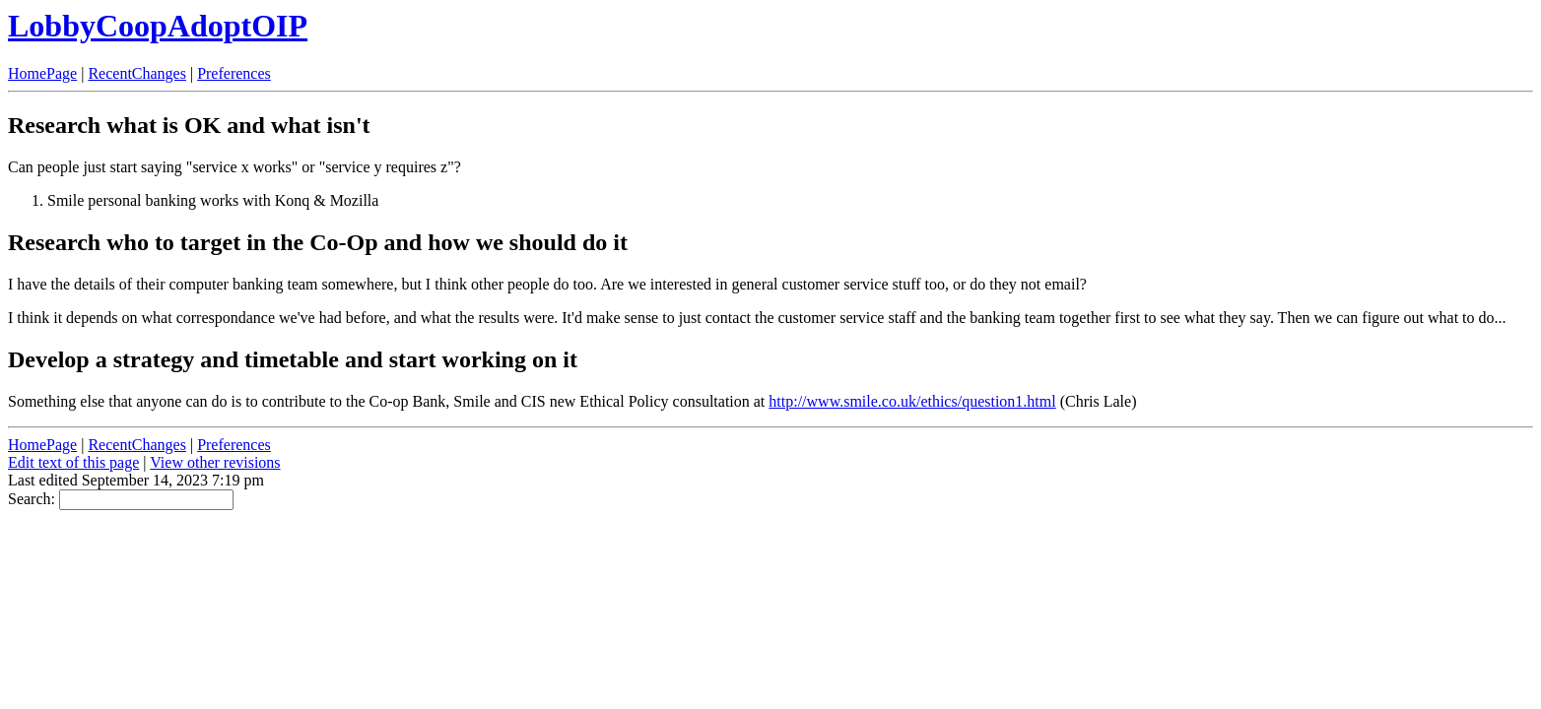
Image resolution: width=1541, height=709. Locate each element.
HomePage (42, 73)
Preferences (234, 73)
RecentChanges (137, 73)
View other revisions (215, 462)
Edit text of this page (73, 462)
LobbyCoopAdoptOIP (157, 25)
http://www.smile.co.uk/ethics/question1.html (912, 401)
